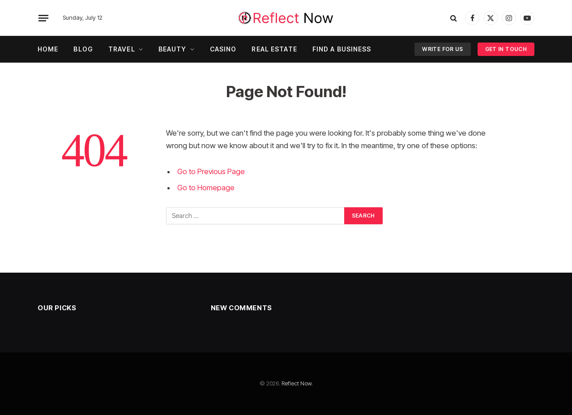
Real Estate (274, 49)
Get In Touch (506, 49)
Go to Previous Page (211, 171)
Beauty (172, 49)
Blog (83, 49)
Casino (223, 49)
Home (48, 49)
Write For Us (442, 49)
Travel (121, 49)
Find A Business (341, 49)
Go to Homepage (206, 187)
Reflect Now (297, 383)
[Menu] (43, 17)
